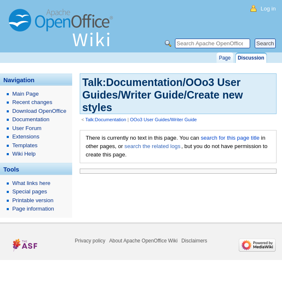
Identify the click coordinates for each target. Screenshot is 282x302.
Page (225, 58)
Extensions (25, 136)
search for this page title (230, 138)
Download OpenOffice (39, 111)
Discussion (251, 58)
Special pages (29, 191)
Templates (24, 145)
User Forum (27, 128)
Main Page (25, 94)
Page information (33, 209)
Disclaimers (194, 241)
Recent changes (32, 102)
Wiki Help (24, 154)
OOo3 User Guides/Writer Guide (163, 119)
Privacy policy (90, 241)
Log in (268, 8)
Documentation (31, 119)
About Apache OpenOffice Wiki (143, 241)
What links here (31, 183)
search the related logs (152, 146)
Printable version (32, 200)
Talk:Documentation (105, 119)
